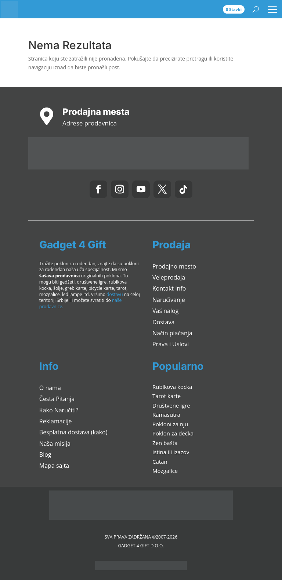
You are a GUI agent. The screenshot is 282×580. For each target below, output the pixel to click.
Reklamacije (55, 421)
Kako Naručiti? (59, 410)
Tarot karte (166, 396)
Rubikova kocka (172, 386)
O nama (50, 388)
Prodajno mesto (174, 266)
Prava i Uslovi (170, 344)
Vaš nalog (165, 311)
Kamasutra (166, 414)
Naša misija (54, 443)
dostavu (114, 294)
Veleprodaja (168, 277)
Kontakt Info (169, 288)
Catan (159, 461)
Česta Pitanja (57, 399)
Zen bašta (164, 442)
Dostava (163, 322)
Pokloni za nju (170, 424)
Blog (45, 454)
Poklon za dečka (173, 433)
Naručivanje (168, 300)
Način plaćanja (172, 333)
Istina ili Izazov (170, 452)
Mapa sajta (54, 466)
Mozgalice (165, 470)
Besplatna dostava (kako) (73, 432)
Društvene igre (171, 405)
